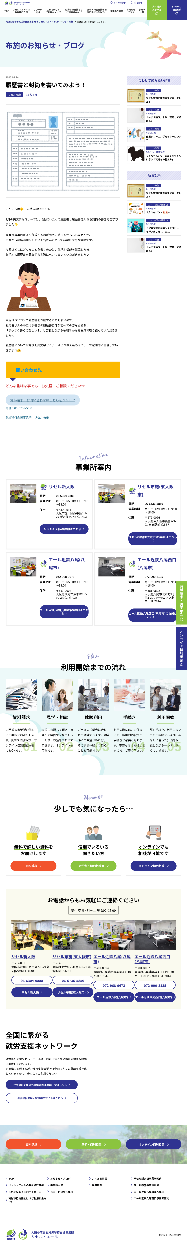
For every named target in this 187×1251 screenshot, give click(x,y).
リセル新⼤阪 (62, 486)
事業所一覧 (142, 11)
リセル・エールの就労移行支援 (21, 11)
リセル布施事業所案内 (146, 1184)
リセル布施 (14, 94)
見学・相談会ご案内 (61, 1191)
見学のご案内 (116, 10)
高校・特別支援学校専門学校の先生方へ (97, 11)
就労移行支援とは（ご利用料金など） (74, 11)
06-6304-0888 (32, 980)
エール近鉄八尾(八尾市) (112, 958)
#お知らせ (31, 94)
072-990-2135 (155, 984)
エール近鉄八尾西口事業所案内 (151, 1198)
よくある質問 (119, 2)
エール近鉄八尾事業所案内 (149, 1191)
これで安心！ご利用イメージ (53, 11)
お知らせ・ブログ (60, 1178)
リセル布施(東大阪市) (71, 956)
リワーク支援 (38, 11)
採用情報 (138, 2)
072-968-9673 (114, 984)
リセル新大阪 (23, 956)
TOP (6, 10)
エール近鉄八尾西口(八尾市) (152, 958)
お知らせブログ (131, 11)
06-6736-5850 (73, 980)
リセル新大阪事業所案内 (148, 1178)
